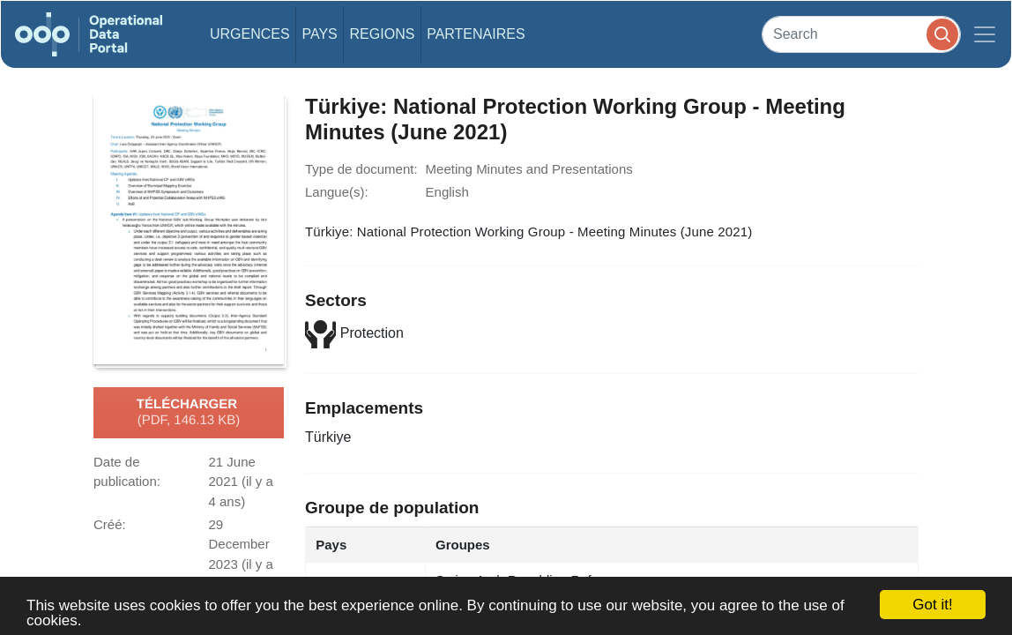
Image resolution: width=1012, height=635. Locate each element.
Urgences (250, 33)
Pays (319, 33)
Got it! (932, 604)
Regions (382, 33)
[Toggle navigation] (984, 34)
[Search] (861, 34)
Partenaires (476, 33)
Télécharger (189, 413)
